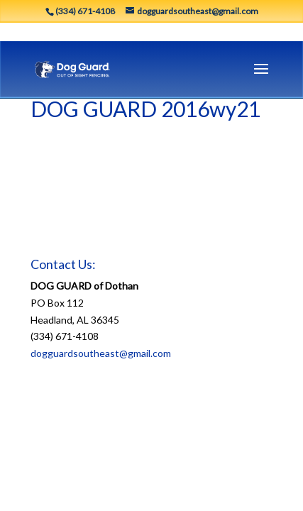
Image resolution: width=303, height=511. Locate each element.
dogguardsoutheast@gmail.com (101, 353)
